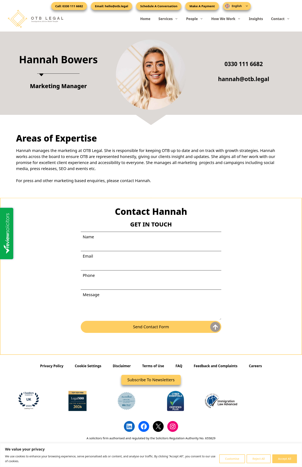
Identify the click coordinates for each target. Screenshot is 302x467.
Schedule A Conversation (158, 6)
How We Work (228, 19)
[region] (151, 455)
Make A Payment (202, 6)
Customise (232, 459)
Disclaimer (122, 366)
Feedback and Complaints (216, 366)
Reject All (258, 459)
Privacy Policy (51, 366)
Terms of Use (153, 366)
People (196, 19)
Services (170, 19)
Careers (255, 366)
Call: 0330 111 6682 (69, 6)
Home (145, 18)
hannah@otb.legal (243, 79)
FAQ (178, 366)
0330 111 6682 (243, 64)
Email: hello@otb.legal (111, 6)
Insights (256, 18)
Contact (282, 19)
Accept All (284, 459)
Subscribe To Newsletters (150, 379)
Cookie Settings (88, 366)
